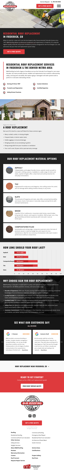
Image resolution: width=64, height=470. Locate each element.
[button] (2, 342)
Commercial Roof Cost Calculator (20, 438)
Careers (13, 455)
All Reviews (32, 326)
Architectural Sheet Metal (39, 440)
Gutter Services (36, 443)
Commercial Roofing (38, 433)
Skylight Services (15, 445)
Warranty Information (18, 453)
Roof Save (35, 458)
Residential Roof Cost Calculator (41, 438)
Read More (25, 350)
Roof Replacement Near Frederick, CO (31, 366)
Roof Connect (15, 458)
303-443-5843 (56, 2)
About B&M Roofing (17, 448)
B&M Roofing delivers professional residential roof (21, 42)
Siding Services (15, 443)
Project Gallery (36, 455)
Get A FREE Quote (14, 52)
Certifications (36, 450)
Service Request (45, 2)
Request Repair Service (18, 460)
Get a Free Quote (32, 423)
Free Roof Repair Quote (32, 386)
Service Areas (36, 448)
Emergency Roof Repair (38, 435)
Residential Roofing (16, 435)
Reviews (13, 450)
